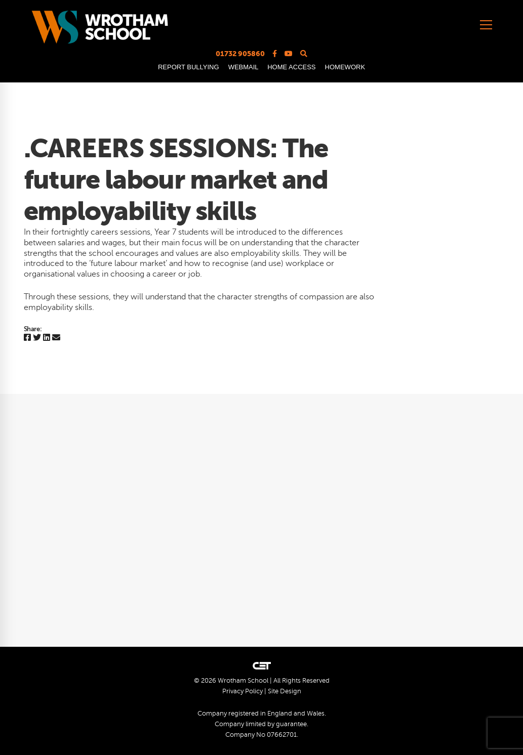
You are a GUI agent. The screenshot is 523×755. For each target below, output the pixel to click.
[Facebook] (27, 338)
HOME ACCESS (291, 67)
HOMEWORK (345, 67)
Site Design (284, 691)
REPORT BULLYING (188, 67)
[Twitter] (37, 338)
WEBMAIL (243, 67)
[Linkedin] (46, 338)
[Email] (56, 338)
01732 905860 (240, 54)
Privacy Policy (242, 691)
